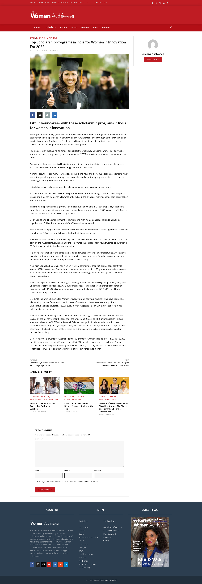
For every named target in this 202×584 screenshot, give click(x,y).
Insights (38, 27)
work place (53, 400)
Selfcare (82, 557)
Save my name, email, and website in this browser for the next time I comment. (67, 482)
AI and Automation (111, 530)
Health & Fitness (86, 553)
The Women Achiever (108, 579)
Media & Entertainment (88, 537)
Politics (82, 530)
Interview (63, 27)
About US (33, 3)
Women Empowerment (39, 400)
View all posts (153, 59)
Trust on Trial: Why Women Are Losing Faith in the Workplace (43, 406)
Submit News (44, 3)
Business (74, 27)
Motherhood (84, 560)
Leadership (45, 397)
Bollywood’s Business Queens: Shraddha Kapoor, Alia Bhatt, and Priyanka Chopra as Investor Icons (113, 407)
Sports (81, 533)
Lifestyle (82, 547)
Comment (39, 439)
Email (67, 470)
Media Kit (65, 3)
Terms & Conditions (87, 563)
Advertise (55, 3)
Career (95, 27)
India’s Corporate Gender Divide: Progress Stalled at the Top (78, 406)
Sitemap (73, 3)
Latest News (52, 38)
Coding (106, 540)
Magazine (106, 27)
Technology (51, 27)
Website (97, 470)
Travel (81, 550)
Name (38, 470)
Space (81, 540)
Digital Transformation (112, 526)
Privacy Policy (84, 567)
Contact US (83, 3)
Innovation (85, 27)
